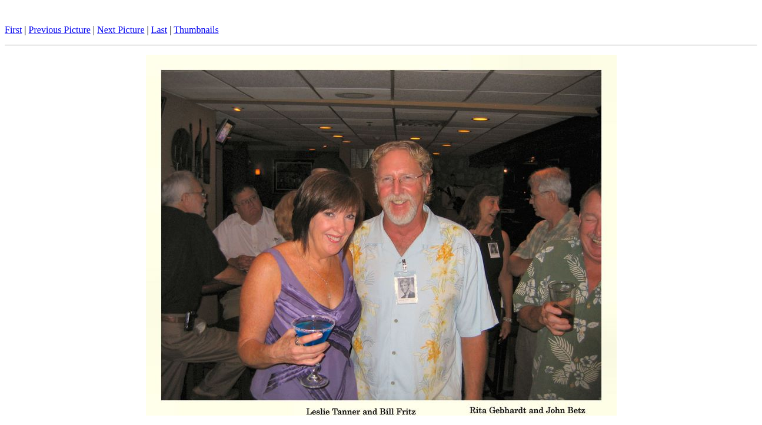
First (13, 30)
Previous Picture (60, 30)
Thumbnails (196, 30)
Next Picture (120, 30)
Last (159, 30)
